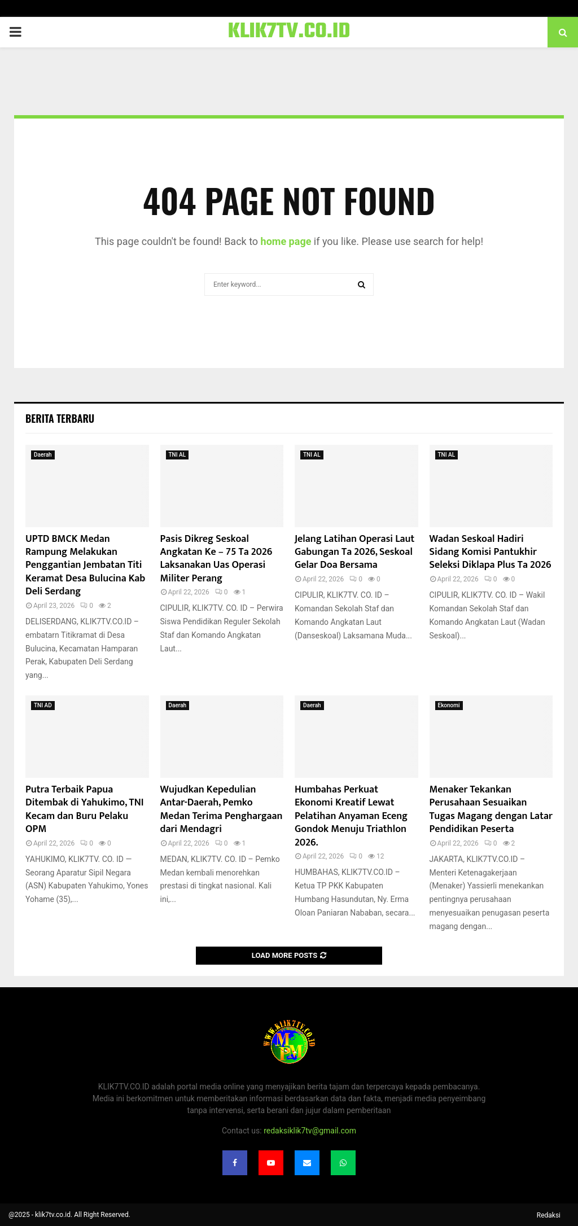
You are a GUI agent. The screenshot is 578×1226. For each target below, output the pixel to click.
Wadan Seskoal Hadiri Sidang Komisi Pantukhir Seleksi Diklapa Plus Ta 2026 (490, 552)
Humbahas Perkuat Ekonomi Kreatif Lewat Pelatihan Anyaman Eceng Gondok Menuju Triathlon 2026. (351, 816)
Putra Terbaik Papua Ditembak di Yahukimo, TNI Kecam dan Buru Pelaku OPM (84, 809)
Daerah (43, 455)
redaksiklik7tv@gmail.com (310, 1130)
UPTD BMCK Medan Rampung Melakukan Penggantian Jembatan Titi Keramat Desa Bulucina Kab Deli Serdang (85, 566)
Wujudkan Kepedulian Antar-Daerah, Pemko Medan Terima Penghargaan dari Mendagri (221, 809)
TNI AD (43, 705)
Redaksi (549, 1215)
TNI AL (177, 455)
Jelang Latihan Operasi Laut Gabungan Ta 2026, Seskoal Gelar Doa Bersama (354, 552)
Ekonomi (449, 705)
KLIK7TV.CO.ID (289, 32)
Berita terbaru (59, 418)
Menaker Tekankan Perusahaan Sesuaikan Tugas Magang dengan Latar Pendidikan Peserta (491, 809)
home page (286, 241)
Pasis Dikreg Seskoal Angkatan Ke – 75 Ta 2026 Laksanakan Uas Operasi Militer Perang (216, 559)
